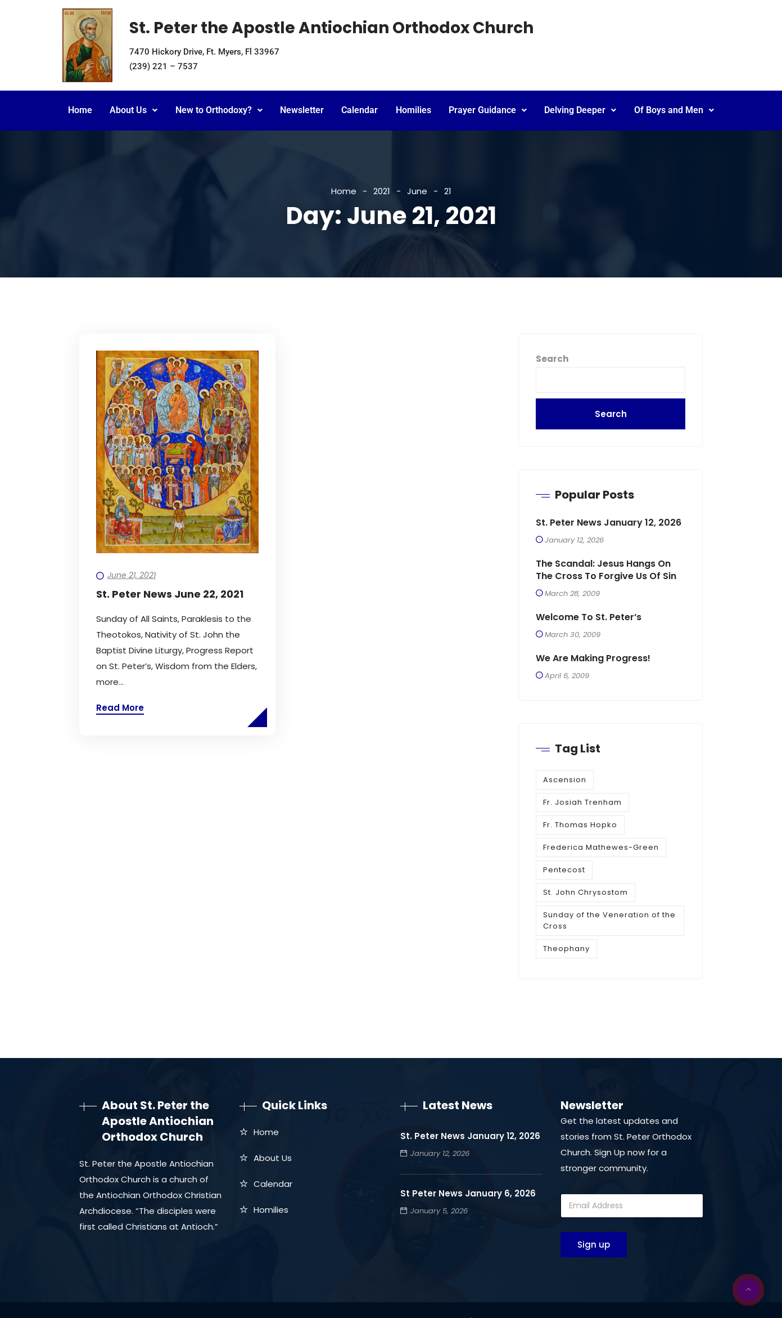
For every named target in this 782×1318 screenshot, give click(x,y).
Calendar (359, 110)
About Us (133, 110)
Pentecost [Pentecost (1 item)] (564, 869)
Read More (120, 708)
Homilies (413, 110)
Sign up (593, 1244)
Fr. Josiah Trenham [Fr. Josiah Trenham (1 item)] (582, 802)
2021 (381, 191)
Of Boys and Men (674, 110)
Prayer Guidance (488, 110)
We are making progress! (593, 658)
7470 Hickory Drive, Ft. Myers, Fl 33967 (204, 52)
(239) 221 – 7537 (163, 66)
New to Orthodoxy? (219, 110)
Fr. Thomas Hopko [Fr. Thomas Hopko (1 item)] (580, 824)
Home (80, 110)
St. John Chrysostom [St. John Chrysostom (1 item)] (585, 892)
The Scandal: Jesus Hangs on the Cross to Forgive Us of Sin (606, 570)
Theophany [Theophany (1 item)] (566, 948)
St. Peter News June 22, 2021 (169, 594)
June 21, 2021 (131, 575)
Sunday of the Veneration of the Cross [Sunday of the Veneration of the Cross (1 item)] (609, 920)
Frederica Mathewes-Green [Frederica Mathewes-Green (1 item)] (601, 847)
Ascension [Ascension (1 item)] (564, 779)
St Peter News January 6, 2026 (468, 1193)
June (417, 191)
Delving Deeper (580, 110)
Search (552, 359)
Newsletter (302, 110)
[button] (134, 110)
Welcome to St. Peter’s (588, 617)
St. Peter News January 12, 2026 (608, 523)
